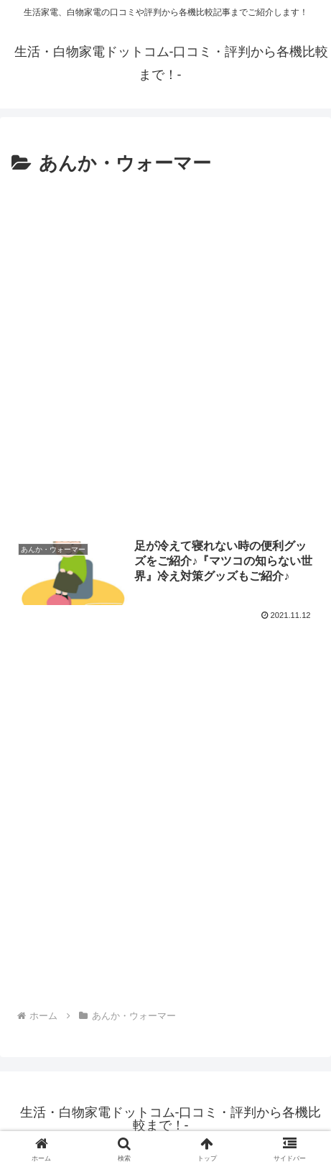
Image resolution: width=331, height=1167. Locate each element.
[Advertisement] (165, 353)
